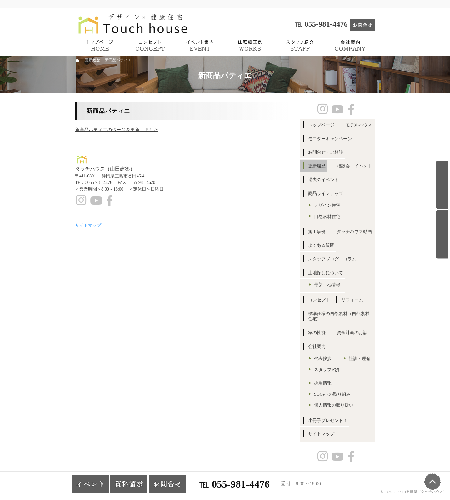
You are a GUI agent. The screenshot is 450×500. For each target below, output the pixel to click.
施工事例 (317, 231)
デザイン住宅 (327, 205)
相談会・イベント (354, 166)
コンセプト (319, 300)
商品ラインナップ (325, 193)
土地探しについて (325, 272)
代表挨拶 (323, 358)
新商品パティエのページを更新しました (116, 129)
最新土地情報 (327, 284)
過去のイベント (323, 179)
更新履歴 (317, 166)
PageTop (432, 481)
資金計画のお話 (352, 332)
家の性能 (317, 332)
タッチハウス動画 (354, 231)
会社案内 (317, 346)
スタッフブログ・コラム (332, 259)
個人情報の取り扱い (333, 405)
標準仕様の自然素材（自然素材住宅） (338, 316)
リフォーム (352, 300)
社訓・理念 (360, 358)
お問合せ (442, 185)
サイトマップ (321, 434)
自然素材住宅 (327, 216)
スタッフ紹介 (327, 369)
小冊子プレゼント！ (328, 420)
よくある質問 (321, 245)
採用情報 (323, 383)
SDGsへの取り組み (332, 394)
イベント (442, 234)
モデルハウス (359, 125)
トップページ (321, 125)
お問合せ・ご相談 (325, 152)
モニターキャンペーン (330, 138)
